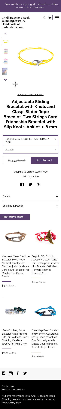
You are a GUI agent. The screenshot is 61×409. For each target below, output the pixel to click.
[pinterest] (18, 373)
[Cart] (49, 18)
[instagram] (11, 373)
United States (34, 171)
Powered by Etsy (11, 402)
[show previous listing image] (5, 34)
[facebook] (4, 373)
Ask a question (30, 176)
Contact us (8, 386)
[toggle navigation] (57, 17)
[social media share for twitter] (30, 184)
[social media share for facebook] (22, 184)
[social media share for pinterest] (39, 184)
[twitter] (25, 373)
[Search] (44, 18)
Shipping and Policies (13, 389)
